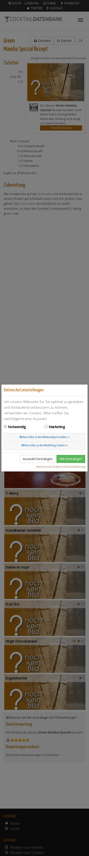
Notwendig (17, 426)
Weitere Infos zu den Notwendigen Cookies (44, 437)
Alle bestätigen (71, 459)
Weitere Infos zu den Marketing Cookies (44, 445)
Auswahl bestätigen (38, 459)
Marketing (57, 426)
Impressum (44, 466)
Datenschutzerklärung (69, 466)
